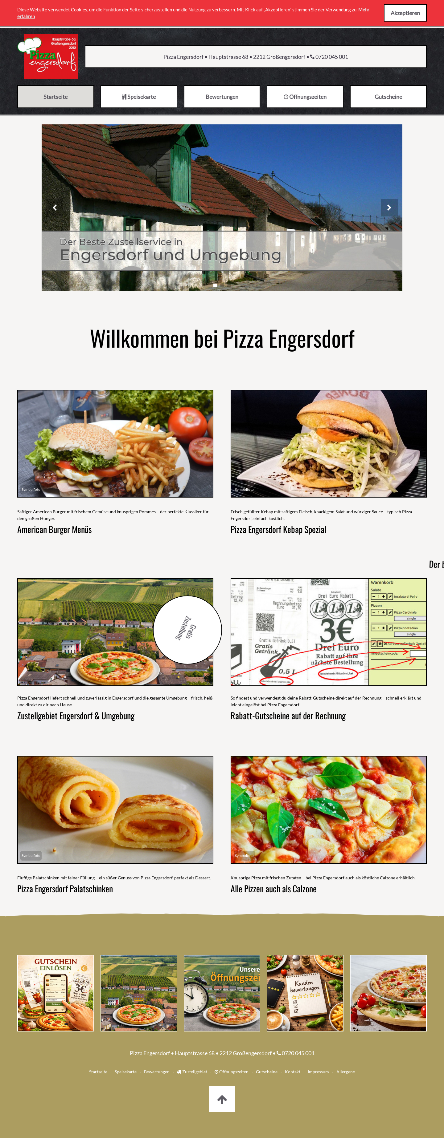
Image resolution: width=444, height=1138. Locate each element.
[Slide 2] (222, 285)
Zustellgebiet (192, 1071)
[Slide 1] (215, 285)
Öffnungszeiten (232, 1071)
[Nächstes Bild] (389, 207)
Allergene (345, 1071)
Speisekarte (126, 1071)
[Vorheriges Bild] (54, 207)
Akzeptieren (405, 13)
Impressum (318, 1071)
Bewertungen (157, 1071)
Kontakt (292, 1071)
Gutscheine (267, 1071)
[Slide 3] (229, 285)
